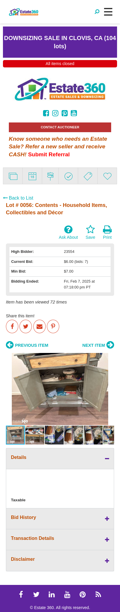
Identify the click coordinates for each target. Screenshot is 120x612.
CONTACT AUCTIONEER (60, 127)
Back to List (18, 197)
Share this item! (20, 316)
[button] (11, 389)
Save (90, 232)
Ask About (68, 232)
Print (107, 232)
